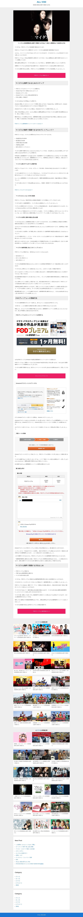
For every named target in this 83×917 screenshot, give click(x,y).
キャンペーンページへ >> (41, 375)
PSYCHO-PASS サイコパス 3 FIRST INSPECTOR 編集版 (29, 863)
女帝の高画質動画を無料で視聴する (59, 635)
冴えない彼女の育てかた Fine (23, 861)
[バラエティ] (19, 883)
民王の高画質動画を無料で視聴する (22, 653)
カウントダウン (19, 851)
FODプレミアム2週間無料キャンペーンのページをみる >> (29, 123)
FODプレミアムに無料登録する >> (41, 611)
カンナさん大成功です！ (22, 853)
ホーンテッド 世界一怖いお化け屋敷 (24, 846)
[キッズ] (18, 878)
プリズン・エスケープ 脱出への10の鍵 (25, 848)
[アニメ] (18, 876)
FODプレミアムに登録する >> (41, 75)
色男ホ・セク (19, 855)
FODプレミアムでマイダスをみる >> (24, 189)
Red (17, 859)
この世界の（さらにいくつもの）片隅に (25, 844)
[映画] (17, 885)
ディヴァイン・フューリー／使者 (24, 857)
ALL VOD (41, 2)
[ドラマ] (38, 622)
